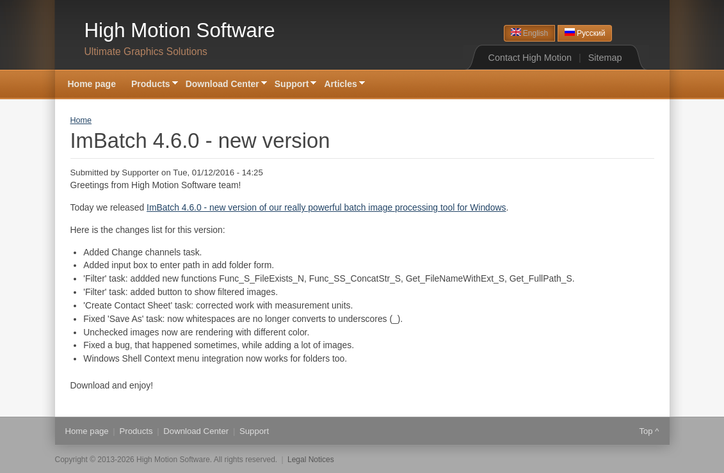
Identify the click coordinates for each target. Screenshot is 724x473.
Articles (340, 85)
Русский (585, 33)
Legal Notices (310, 459)
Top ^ (649, 431)
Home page (92, 84)
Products (151, 85)
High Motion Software (179, 30)
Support (292, 85)
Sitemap (605, 57)
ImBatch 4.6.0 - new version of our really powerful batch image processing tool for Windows (326, 207)
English (530, 33)
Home (81, 120)
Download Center (222, 85)
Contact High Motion (530, 57)
